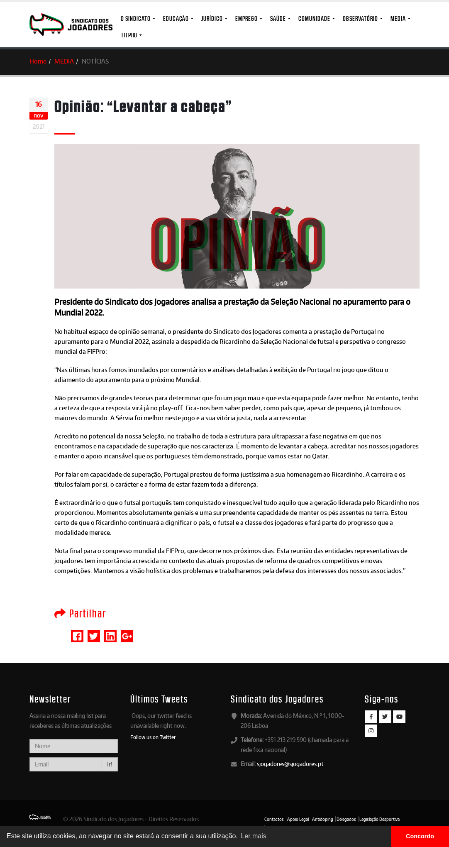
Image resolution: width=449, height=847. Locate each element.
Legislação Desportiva (379, 819)
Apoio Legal (298, 819)
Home (37, 61)
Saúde (278, 18)
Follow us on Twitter (153, 737)
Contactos (274, 819)
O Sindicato (136, 18)
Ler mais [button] (253, 836)
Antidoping (322, 819)
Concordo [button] (420, 836)
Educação (176, 18)
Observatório (360, 18)
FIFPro (129, 35)
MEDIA (398, 18)
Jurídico (212, 18)
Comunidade (314, 18)
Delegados (346, 819)
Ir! (109, 764)
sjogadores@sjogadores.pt (290, 763)
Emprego (246, 18)
